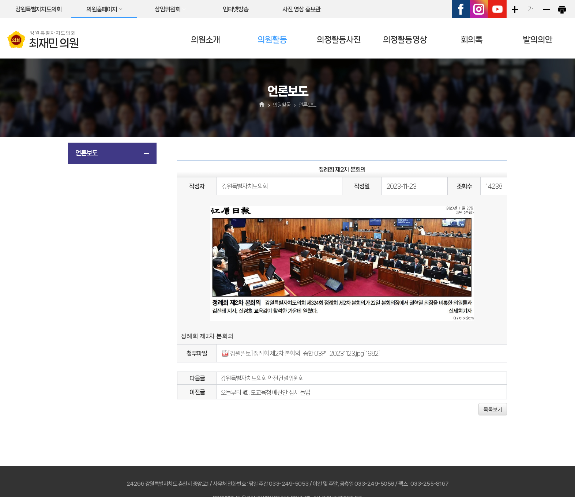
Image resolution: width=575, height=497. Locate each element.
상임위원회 (167, 9)
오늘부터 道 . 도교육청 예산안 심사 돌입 (265, 392)
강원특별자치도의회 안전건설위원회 (262, 378)
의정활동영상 (405, 39)
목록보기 (492, 409)
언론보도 (86, 153)
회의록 (471, 39)
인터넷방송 (235, 9)
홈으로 (262, 105)
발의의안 (537, 39)
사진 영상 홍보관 (301, 9)
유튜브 (497, 9)
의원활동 (272, 39)
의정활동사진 (339, 39)
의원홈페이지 (101, 9)
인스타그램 (479, 9)
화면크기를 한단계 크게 (514, 9)
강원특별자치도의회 (38, 9)
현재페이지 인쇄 (562, 9)
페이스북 (461, 9)
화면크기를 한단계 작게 (546, 9)
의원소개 (205, 39)
